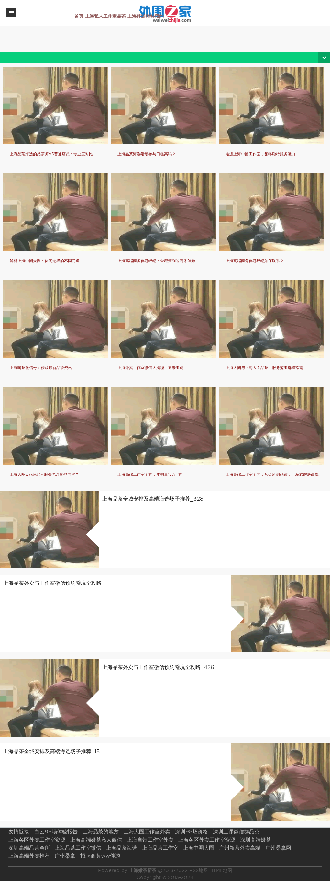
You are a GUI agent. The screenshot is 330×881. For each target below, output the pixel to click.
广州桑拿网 (278, 848)
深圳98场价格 (191, 832)
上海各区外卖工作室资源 (36, 840)
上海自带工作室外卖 (150, 840)
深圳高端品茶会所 (29, 848)
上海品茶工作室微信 (78, 848)
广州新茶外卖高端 (239, 848)
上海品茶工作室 (160, 848)
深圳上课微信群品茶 (236, 832)
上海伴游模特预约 (145, 16)
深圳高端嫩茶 (255, 840)
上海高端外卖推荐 (29, 856)
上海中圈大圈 (198, 848)
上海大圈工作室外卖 (147, 832)
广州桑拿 (65, 856)
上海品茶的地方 (100, 832)
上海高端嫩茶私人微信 (96, 840)
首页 (78, 16)
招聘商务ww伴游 (100, 856)
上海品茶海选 (121, 848)
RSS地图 (198, 870)
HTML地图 (220, 870)
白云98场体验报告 (56, 832)
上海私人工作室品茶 (105, 16)
